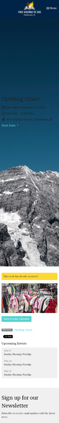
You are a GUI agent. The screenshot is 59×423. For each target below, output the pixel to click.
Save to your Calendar (16, 318)
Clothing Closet (23, 329)
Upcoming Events (14, 343)
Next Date (10, 125)
